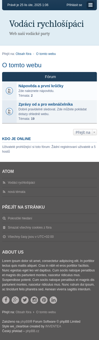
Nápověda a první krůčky (40, 86)
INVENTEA (53, 326)
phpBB (25, 321)
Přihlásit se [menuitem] (74, 5)
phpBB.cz (32, 331)
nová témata (16, 192)
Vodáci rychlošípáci (46, 23)
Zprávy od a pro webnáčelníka (45, 104)
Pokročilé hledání (20, 218)
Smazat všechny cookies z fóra (29, 227)
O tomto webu (21, 65)
